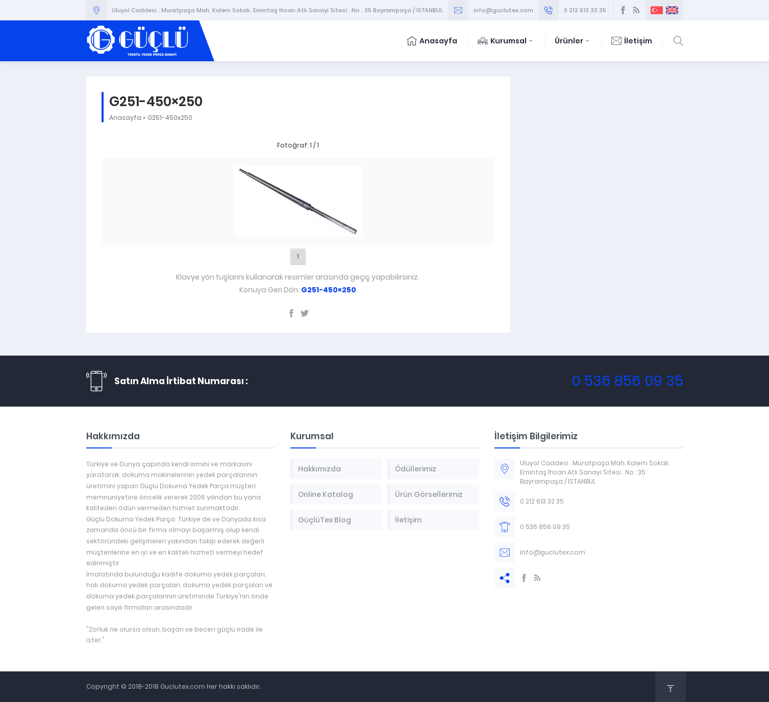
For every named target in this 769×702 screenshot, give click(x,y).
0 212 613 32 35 (585, 10)
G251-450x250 (169, 117)
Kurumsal (506, 41)
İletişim (631, 41)
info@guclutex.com (503, 10)
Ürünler (573, 41)
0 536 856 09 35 (627, 381)
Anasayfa (432, 41)
